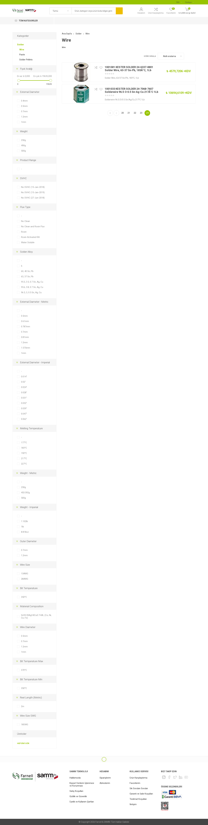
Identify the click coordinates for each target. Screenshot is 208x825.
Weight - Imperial (29, 507)
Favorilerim (135, 783)
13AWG (24, 573)
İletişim (133, 804)
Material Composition (31, 606)
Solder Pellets (26, 59)
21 (129, 113)
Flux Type (25, 207)
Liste (193, 56)
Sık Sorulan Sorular (139, 788)
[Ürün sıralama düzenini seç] (171, 56)
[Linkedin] (180, 777)
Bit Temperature (29, 588)
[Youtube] (186, 777)
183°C (24, 448)
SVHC (23, 178)
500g (23, 150)
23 (141, 113)
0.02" (23, 382)
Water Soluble (27, 242)
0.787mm (25, 326)
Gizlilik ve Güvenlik (78, 796)
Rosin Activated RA (30, 237)
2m (22, 706)
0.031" (24, 397)
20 (122, 113)
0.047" (24, 413)
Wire (21, 49)
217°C (24, 458)
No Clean (25, 221)
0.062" (24, 419)
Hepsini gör (23, 743)
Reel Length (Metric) (31, 697)
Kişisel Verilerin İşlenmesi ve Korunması (82, 784)
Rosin (24, 231)
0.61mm (25, 321)
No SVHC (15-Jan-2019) (33, 192)
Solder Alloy (26, 251)
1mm (23, 122)
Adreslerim (105, 783)
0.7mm (24, 111)
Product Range (28, 160)
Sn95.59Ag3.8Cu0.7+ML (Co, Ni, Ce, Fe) (36, 616)
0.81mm (25, 337)
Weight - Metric (28, 473)
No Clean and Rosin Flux (32, 226)
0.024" (24, 387)
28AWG (24, 579)
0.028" (24, 392)
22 (135, 113)
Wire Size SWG (28, 715)
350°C (24, 597)
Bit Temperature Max (31, 661)
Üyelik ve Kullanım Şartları (82, 801)
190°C (24, 453)
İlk (110, 113)
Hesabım (141, 13)
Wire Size (25, 564)
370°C (24, 670)
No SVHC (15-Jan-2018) (33, 187)
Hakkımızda (75, 777)
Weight (24, 131)
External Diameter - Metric (34, 301)
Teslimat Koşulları (138, 799)
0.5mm (24, 106)
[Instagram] (163, 777)
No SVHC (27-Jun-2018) (33, 197)
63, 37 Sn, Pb (27, 276)
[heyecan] (175, 777)
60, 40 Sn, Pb (27, 271)
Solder (20, 44)
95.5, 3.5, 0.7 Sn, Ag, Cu (32, 282)
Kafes (187, 56)
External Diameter (29, 91)
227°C (24, 463)
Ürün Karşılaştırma (156, 13)
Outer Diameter (28, 541)
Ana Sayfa (67, 33)
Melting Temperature (31, 428)
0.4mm (24, 100)
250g (23, 140)
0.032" (24, 403)
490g (23, 145)
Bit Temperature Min (31, 679)
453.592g (25, 492)
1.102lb (24, 521)
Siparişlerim (105, 777)
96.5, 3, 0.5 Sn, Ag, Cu (31, 292)
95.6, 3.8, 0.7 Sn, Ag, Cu (32, 287)
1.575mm (25, 347)
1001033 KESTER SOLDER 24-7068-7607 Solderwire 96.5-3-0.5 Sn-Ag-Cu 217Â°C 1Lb (131, 90)
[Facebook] (169, 777)
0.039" (24, 408)
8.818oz (25, 532)
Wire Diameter (27, 627)
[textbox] (94, 10)
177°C (24, 442)
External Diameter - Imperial (35, 362)
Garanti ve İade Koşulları (141, 793)
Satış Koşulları (76, 791)
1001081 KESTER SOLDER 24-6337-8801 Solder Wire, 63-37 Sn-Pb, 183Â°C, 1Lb (129, 69)
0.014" (24, 376)
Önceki (116, 113)
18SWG (24, 724)
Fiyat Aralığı (26, 68)
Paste (22, 54)
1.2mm (24, 116)
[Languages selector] (189, 2)
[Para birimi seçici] (179, 2)
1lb (22, 526)
